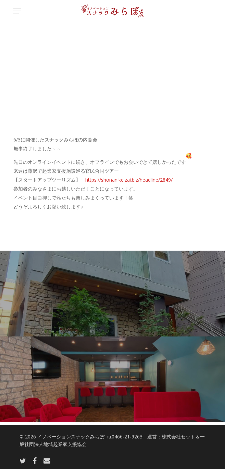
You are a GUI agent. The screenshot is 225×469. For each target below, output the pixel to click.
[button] (17, 11)
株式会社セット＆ (181, 436)
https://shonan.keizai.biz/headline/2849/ (129, 179)
